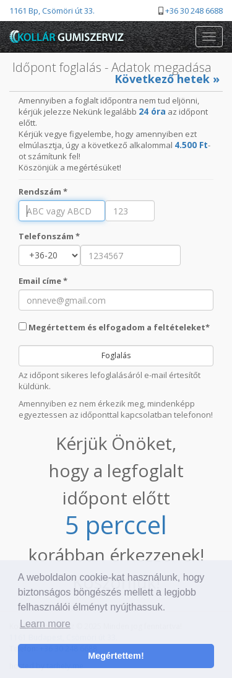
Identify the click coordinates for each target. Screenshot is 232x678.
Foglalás (116, 355)
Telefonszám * (49, 236)
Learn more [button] (45, 624)
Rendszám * (43, 191)
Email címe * (43, 280)
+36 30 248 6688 (194, 10)
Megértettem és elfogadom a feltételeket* (114, 327)
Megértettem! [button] (116, 656)
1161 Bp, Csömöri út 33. (52, 10)
